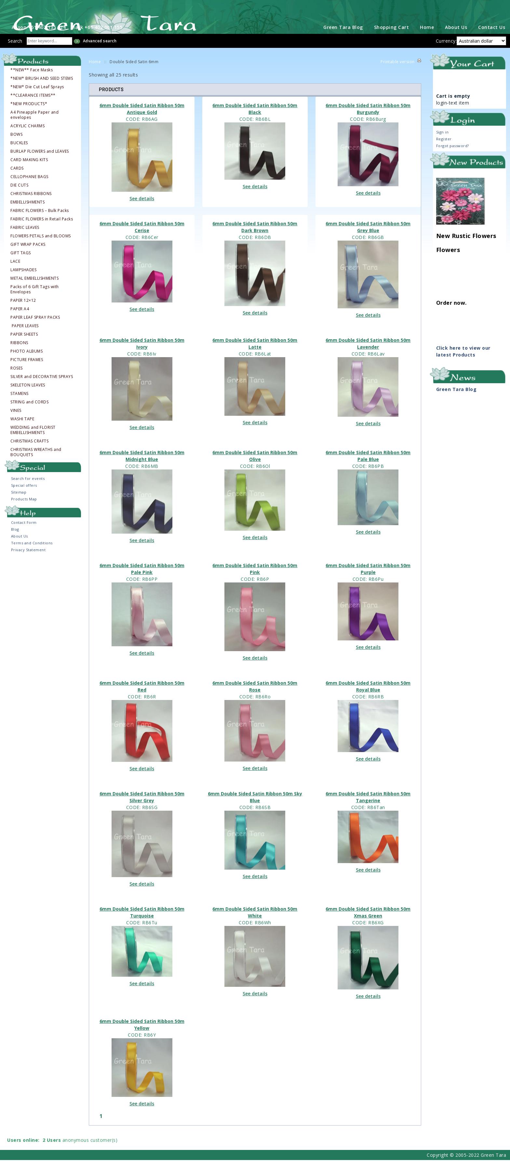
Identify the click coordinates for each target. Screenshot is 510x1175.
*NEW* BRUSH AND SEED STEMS (41, 93)
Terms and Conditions (32, 557)
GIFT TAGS (20, 268)
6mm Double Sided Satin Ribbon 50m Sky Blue (255, 811)
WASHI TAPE (22, 434)
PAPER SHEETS (24, 349)
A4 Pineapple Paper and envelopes (34, 130)
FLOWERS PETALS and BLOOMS (40, 251)
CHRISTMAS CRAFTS (29, 456)
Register (444, 153)
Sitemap (19, 507)
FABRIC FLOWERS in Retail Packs (41, 234)
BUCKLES (19, 158)
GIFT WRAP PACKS (28, 259)
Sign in (442, 147)
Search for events (28, 493)
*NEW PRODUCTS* (28, 118)
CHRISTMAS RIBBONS (31, 208)
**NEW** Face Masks (31, 85)
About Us (456, 42)
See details (141, 213)
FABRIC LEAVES (24, 242)
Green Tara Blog (343, 42)
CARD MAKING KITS (29, 174)
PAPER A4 (19, 324)
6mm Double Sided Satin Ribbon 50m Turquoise (142, 927)
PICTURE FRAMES (26, 374)
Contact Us (491, 42)
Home (427, 42)
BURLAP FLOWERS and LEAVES (39, 166)
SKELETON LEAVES (27, 400)
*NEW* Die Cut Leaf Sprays (37, 102)
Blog (15, 544)
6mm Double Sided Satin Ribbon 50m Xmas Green (368, 927)
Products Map (24, 513)
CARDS (17, 183)
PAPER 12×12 (23, 315)
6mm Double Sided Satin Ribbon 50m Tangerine (368, 811)
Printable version (398, 76)
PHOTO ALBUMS (26, 366)
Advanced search (100, 56)
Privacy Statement (28, 564)
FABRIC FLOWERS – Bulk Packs (39, 225)
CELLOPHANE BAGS (29, 191)
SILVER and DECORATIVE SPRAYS (41, 391)
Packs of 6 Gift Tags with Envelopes (34, 304)
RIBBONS (19, 357)
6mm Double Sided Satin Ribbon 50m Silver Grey (142, 811)
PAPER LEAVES (25, 340)
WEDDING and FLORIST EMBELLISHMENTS (33, 445)
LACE (15, 276)
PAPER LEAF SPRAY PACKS (35, 332)
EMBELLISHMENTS (27, 217)
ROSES (16, 383)
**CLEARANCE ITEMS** (33, 110)
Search (15, 56)
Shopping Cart (391, 42)
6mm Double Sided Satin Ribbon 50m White (254, 927)
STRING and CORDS (29, 417)
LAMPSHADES (23, 284)
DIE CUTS (19, 200)
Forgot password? (452, 160)
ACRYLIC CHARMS (27, 141)
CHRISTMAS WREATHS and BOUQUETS (35, 467)
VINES (15, 425)
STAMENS (19, 408)
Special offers (24, 500)
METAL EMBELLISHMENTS (34, 293)
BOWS (16, 149)
